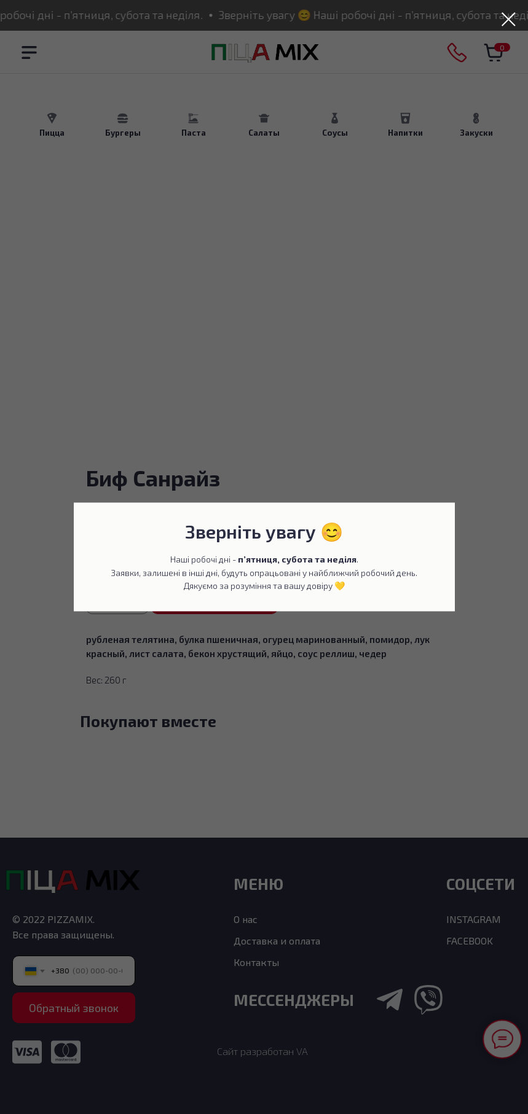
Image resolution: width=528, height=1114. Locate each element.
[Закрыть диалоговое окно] (508, 19)
